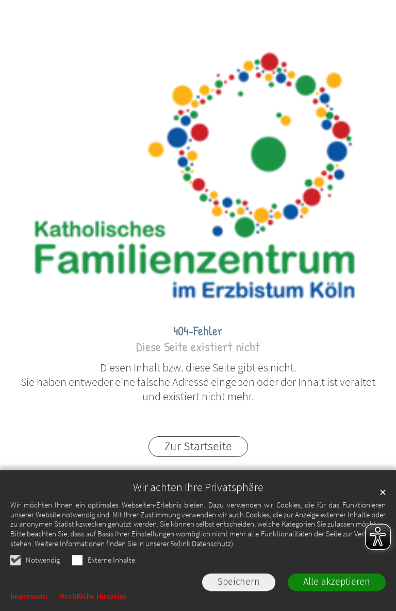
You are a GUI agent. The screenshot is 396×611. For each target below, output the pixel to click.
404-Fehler (198, 331)
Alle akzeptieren (336, 584)
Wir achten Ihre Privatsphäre (198, 489)
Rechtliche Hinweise (93, 598)
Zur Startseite (198, 446)
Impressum (28, 598)
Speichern (239, 584)
